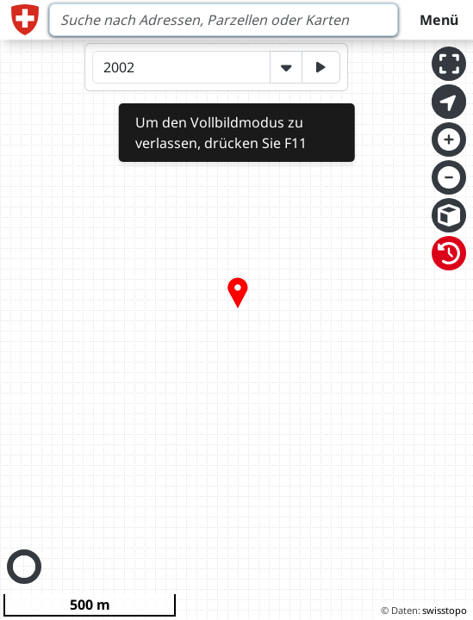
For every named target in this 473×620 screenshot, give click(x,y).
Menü (439, 19)
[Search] (223, 19)
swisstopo (444, 610)
